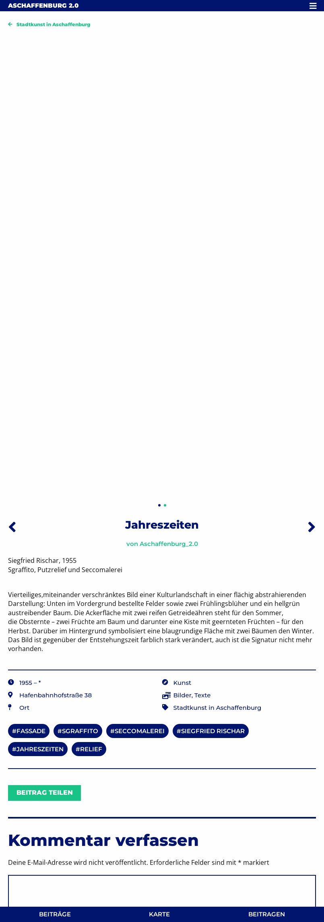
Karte (159, 914)
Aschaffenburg (43, 5)
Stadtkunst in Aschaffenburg (53, 24)
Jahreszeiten (40, 749)
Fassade (31, 731)
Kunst (182, 682)
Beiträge (55, 914)
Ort (24, 707)
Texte (202, 695)
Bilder (182, 695)
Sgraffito (80, 731)
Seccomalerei (140, 731)
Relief (91, 749)
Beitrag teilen (45, 792)
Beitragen (266, 914)
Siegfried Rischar (213, 731)
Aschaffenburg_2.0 (169, 544)
